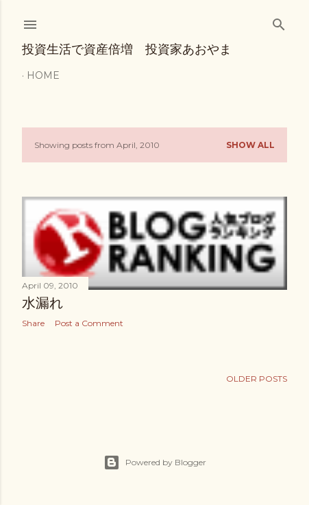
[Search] (279, 21)
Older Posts (256, 378)
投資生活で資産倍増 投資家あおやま (127, 49)
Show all (250, 145)
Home (43, 75)
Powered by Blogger (154, 462)
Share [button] (33, 323)
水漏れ (42, 303)
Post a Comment (89, 323)
